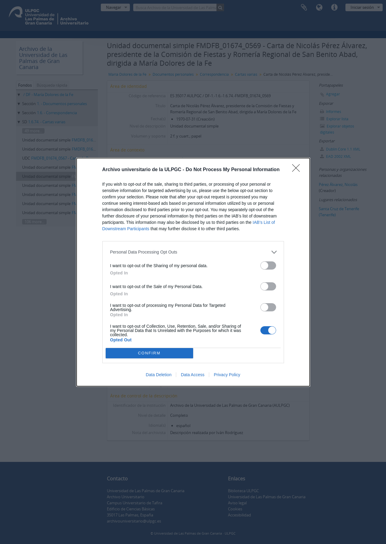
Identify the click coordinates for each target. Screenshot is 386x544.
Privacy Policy (227, 374)
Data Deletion (159, 374)
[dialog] (193, 272)
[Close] (298, 170)
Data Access (192, 374)
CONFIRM (149, 352)
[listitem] (193, 252)
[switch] (268, 265)
